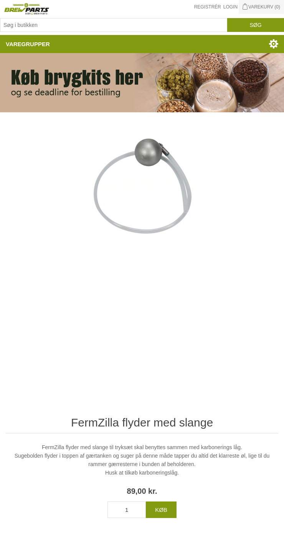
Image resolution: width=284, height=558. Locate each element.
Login (230, 7)
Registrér (207, 7)
